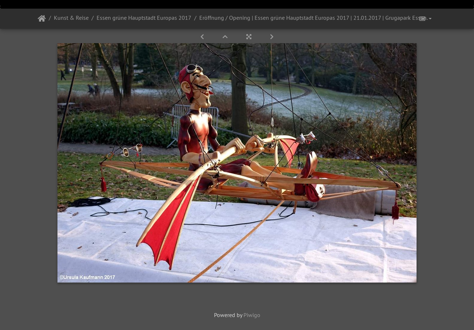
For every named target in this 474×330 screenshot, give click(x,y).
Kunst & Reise (71, 17)
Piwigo (251, 314)
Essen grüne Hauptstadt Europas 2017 (144, 17)
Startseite (42, 18)
